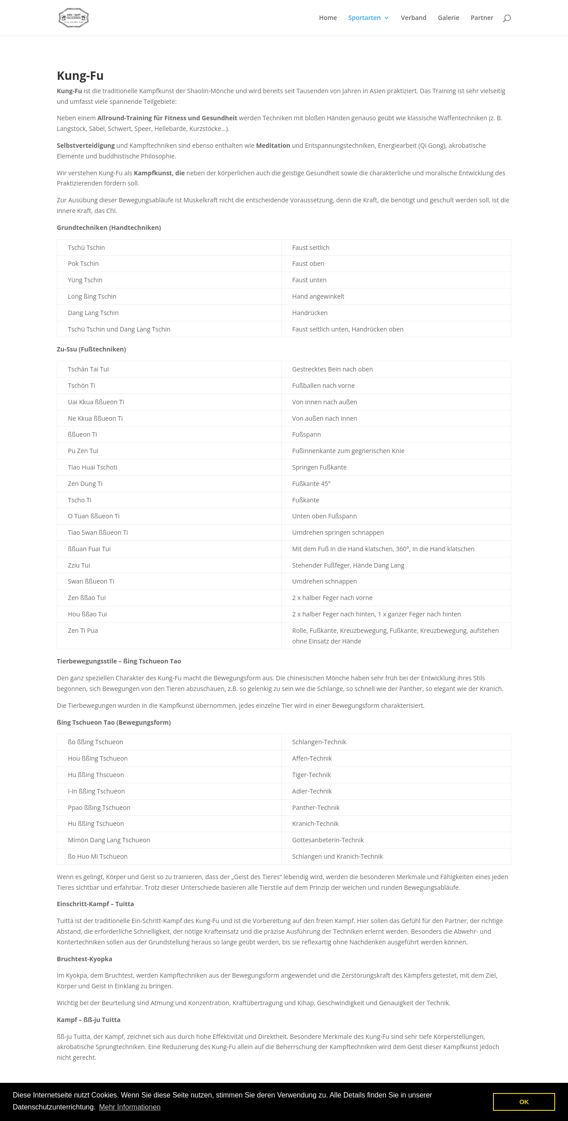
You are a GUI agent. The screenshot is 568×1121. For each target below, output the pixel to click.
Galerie (448, 18)
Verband (413, 18)
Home (328, 18)
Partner (482, 18)
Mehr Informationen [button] (130, 1107)
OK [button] (524, 1101)
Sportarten (364, 18)
